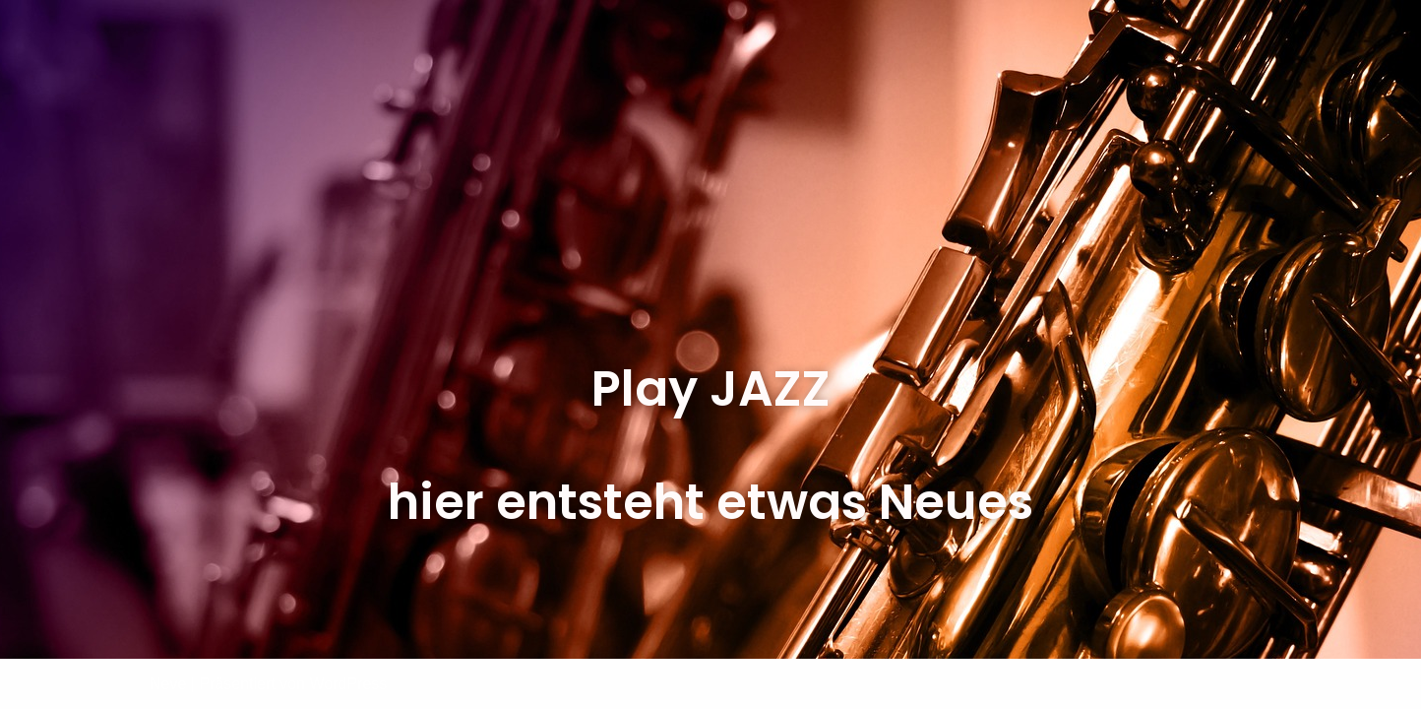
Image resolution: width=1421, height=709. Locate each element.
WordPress (348, 684)
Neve (168, 684)
